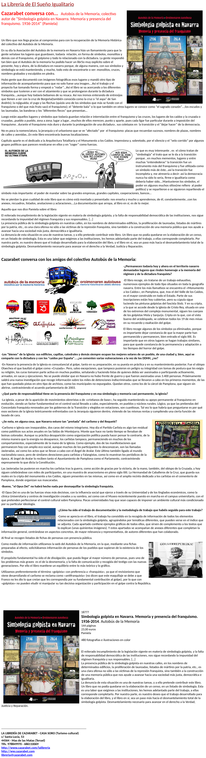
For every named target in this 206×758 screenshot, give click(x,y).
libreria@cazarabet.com (17, 755)
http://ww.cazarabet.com (18, 751)
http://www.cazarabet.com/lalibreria (25, 748)
